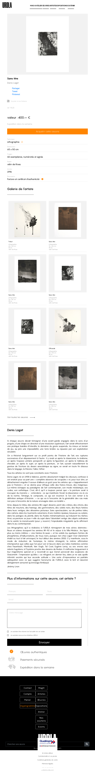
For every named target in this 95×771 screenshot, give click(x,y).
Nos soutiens (41, 719)
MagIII (41, 688)
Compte (28, 694)
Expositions (62, 5)
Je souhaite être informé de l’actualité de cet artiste (28, 631)
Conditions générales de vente (47, 760)
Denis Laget (15, 430)
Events (41, 726)
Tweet (14, 91)
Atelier (39, 5)
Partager (16, 88)
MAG (33, 5)
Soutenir (71, 5)
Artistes (53, 5)
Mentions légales (47, 764)
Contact (28, 688)
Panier (27, 700)
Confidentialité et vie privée (47, 756)
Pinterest (16, 94)
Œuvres (45, 5)
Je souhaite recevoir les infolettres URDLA (24, 635)
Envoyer (44, 642)
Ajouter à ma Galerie (17, 101)
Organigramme (27, 706)
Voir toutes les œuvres (21, 417)
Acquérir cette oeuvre (47, 131)
